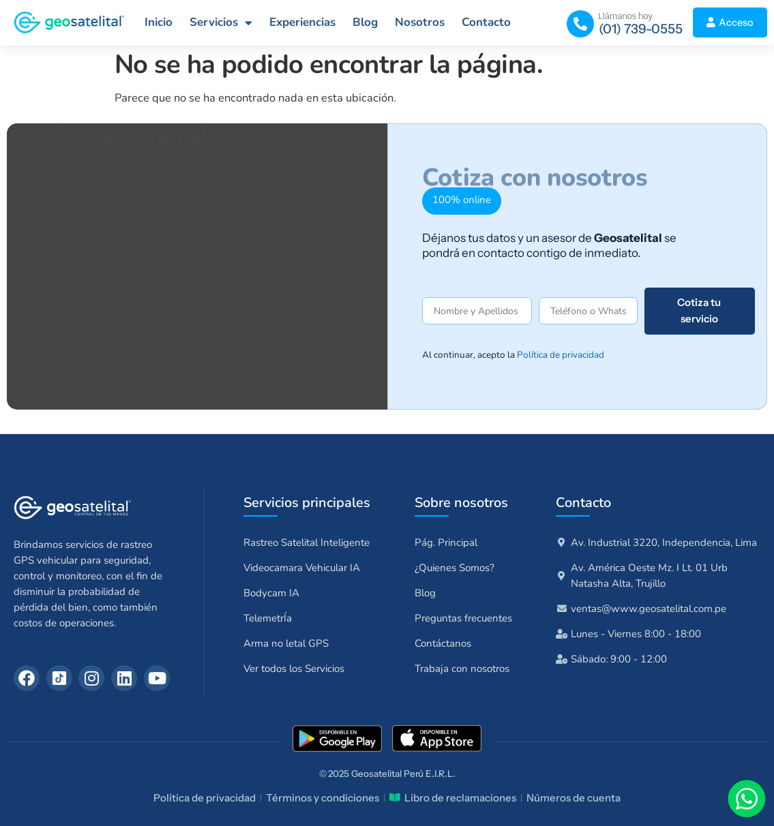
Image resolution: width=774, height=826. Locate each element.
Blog (365, 22)
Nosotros (420, 22)
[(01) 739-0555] (580, 23)
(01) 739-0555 (641, 29)
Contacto (486, 22)
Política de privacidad (560, 354)
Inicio (159, 22)
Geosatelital (376, 773)
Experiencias (302, 22)
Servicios (221, 22)
